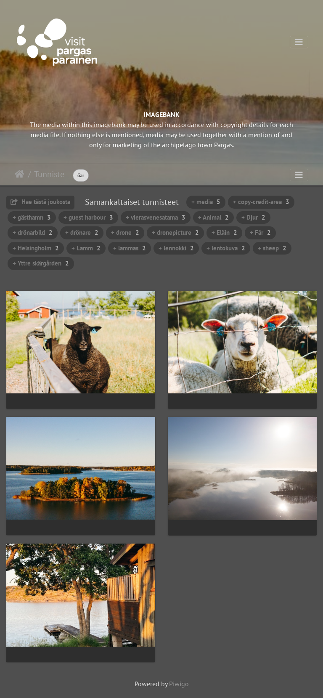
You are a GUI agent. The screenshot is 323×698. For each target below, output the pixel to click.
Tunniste (49, 174)
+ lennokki (176, 248)
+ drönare (81, 232)
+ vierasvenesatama (155, 217)
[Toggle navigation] (299, 42)
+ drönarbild (33, 232)
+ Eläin (224, 232)
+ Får (260, 232)
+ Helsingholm (36, 248)
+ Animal (213, 217)
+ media (205, 202)
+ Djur (253, 217)
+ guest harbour (88, 217)
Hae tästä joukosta (40, 202)
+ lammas (129, 248)
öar (80, 175)
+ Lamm (86, 248)
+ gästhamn (32, 217)
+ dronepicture (175, 232)
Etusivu (19, 174)
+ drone (125, 232)
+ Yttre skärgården (41, 263)
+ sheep (272, 248)
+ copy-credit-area (261, 202)
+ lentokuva (226, 248)
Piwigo (179, 683)
